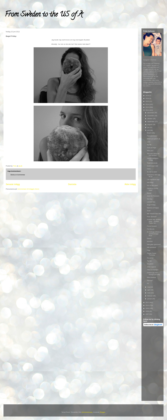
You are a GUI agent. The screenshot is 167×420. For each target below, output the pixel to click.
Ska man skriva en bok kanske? (153, 154)
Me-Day (149, 199)
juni (148, 130)
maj (148, 287)
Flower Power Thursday (151, 254)
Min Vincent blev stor (154, 213)
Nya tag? (150, 280)
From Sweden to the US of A (44, 15)
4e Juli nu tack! (152, 172)
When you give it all (153, 139)
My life (149, 145)
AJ (148, 283)
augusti (150, 124)
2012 (147, 110)
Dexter (149, 238)
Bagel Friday (151, 205)
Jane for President (153, 196)
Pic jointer (150, 258)
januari (149, 299)
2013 (147, 107)
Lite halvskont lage (153, 179)
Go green (150, 264)
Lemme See (151, 202)
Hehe (149, 169)
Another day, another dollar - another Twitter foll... (154, 221)
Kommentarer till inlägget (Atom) (28, 189)
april (149, 290)
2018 (147, 95)
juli (148, 127)
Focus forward (151, 226)
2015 (147, 101)
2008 (147, 311)
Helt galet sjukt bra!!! (154, 244)
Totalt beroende (152, 163)
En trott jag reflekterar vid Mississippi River (154, 233)
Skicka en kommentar (17, 175)
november (150, 116)
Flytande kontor (152, 136)
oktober (150, 118)
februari (150, 296)
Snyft (148, 211)
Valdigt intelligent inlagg (152, 159)
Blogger (102, 412)
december (150, 113)
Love (148, 142)
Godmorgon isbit (152, 166)
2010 (147, 305)
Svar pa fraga (151, 147)
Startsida (72, 184)
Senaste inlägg (13, 184)
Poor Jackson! (151, 216)
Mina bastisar (151, 277)
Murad (149, 193)
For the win (150, 229)
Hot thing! (150, 182)
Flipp (148, 250)
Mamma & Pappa (153, 208)
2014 (147, 104)
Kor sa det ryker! (152, 185)
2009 (147, 308)
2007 (147, 314)
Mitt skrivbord (151, 247)
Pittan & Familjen (152, 270)
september (151, 121)
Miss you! (150, 150)
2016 (147, 98)
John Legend (151, 267)
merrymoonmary (87, 412)
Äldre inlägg (130, 184)
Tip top (149, 261)
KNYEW (150, 241)
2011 (147, 302)
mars (149, 293)
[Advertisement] (152, 364)
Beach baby (151, 133)
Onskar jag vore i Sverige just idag (153, 273)
